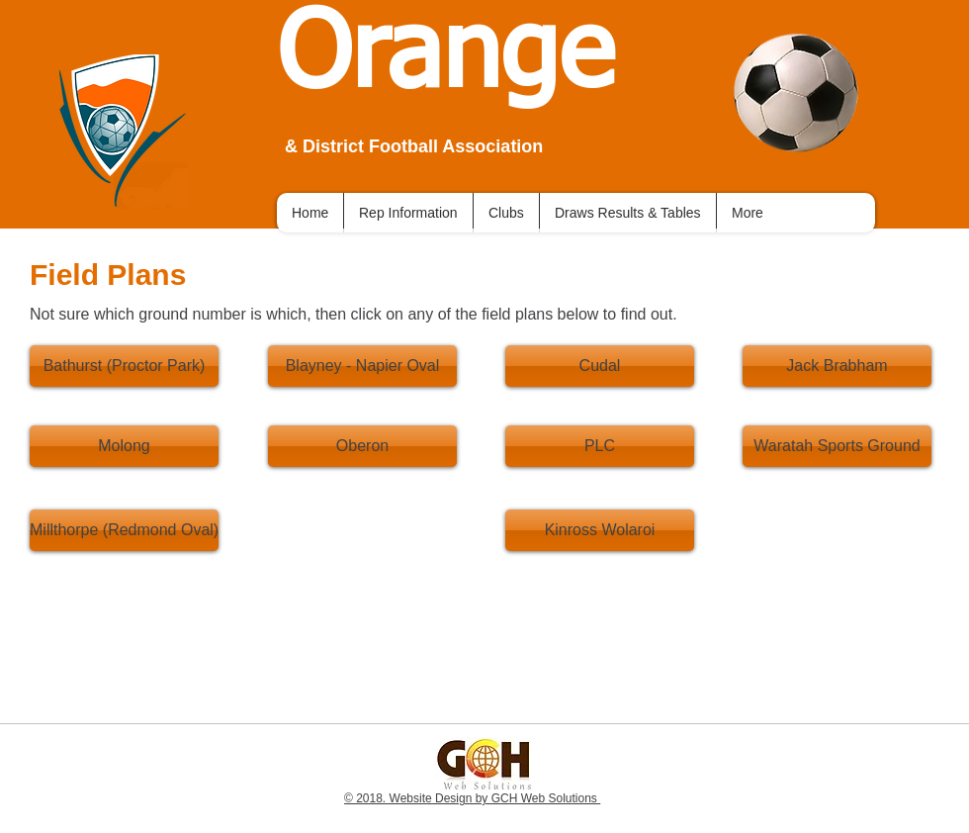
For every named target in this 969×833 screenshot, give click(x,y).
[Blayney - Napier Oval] (362, 366)
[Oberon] (362, 446)
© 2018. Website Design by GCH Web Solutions (472, 798)
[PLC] (599, 446)
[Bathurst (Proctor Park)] (124, 366)
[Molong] (124, 446)
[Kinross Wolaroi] (599, 530)
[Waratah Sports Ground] (837, 446)
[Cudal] (599, 366)
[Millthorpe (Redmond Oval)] (124, 530)
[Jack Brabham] (837, 366)
